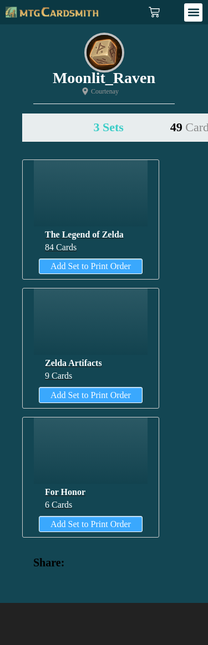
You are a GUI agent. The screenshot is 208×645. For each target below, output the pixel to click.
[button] (193, 12)
